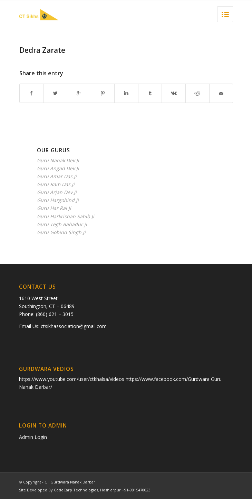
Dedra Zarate (42, 50)
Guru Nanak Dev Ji (58, 160)
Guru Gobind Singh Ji (61, 232)
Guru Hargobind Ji (58, 200)
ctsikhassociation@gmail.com (74, 326)
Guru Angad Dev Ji (58, 168)
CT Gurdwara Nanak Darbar (70, 481)
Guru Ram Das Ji (56, 184)
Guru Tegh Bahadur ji (62, 224)
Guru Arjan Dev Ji (57, 192)
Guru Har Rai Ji (54, 208)
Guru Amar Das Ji (57, 176)
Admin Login (33, 437)
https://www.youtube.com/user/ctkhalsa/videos (72, 379)
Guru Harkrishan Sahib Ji (65, 216)
